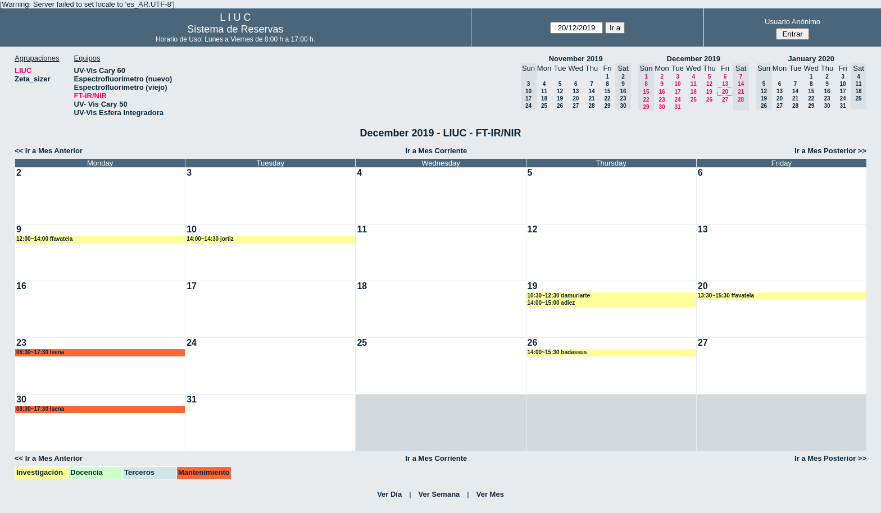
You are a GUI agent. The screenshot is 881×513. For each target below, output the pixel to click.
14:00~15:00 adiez (551, 303)
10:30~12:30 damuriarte (559, 295)
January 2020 (811, 58)
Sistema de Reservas (235, 29)
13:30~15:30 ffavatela (726, 295)
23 (662, 100)
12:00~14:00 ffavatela (44, 239)
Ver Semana (439, 494)
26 (560, 106)
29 (607, 106)
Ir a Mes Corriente (436, 150)
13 (576, 91)
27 (576, 106)
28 (591, 106)
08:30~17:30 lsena (40, 352)
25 (544, 106)
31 (677, 107)
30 (662, 107)
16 (662, 92)
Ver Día (389, 494)
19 (560, 98)
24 (677, 100)
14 (591, 91)
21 (591, 98)
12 (560, 91)
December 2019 (693, 58)
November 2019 (576, 58)
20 (576, 98)
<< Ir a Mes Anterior (49, 150)
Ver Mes (490, 494)
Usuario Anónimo (792, 21)
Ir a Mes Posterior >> (830, 150)
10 (677, 84)
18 (544, 98)
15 (607, 91)
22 (607, 98)
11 (544, 91)
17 (677, 92)
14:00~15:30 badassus (557, 352)
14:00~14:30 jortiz (210, 239)
